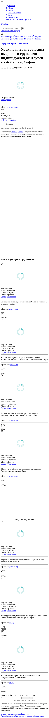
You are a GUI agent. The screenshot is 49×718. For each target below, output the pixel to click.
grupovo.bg (13, 107)
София (20, 132)
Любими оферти (13, 13)
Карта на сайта (12, 716)
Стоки (9, 8)
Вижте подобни (8, 120)
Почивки (10, 6)
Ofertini (4, 24)
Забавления (11, 297)
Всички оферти (7, 37)
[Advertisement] (18, 173)
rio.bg (11, 623)
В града (10, 10)
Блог (9, 15)
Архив (3, 716)
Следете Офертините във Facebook (14, 714)
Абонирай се (6, 100)
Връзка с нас (12, 17)
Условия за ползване (26, 716)
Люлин (14, 132)
